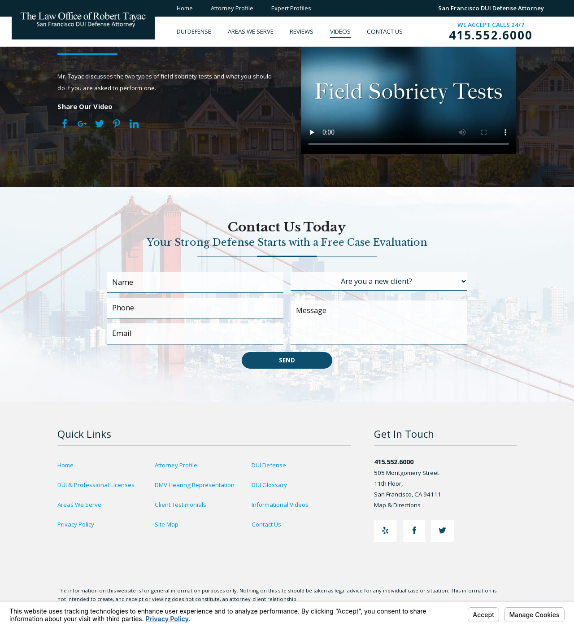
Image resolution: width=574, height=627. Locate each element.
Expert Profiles (291, 8)
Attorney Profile (232, 8)
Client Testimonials (180, 505)
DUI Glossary (269, 485)
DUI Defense (269, 465)
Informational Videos (280, 505)
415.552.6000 (491, 35)
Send (287, 360)
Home (185, 8)
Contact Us (266, 524)
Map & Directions (402, 505)
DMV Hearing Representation (195, 485)
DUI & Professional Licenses (96, 485)
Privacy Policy (75, 524)
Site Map (166, 524)
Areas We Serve (79, 505)
